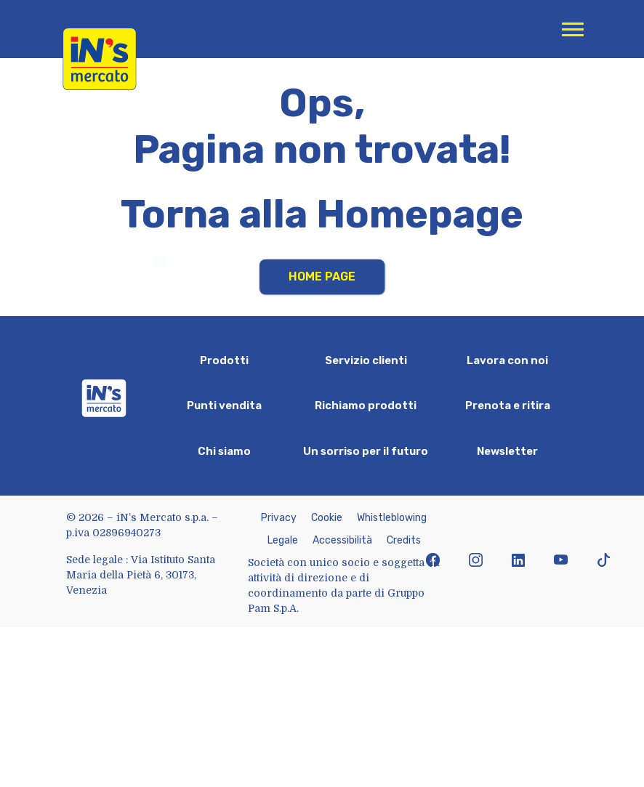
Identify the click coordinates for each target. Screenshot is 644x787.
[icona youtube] (561, 561)
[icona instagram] (476, 561)
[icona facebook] (433, 561)
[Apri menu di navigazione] (573, 29)
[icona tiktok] (604, 561)
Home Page (322, 276)
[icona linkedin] (519, 561)
